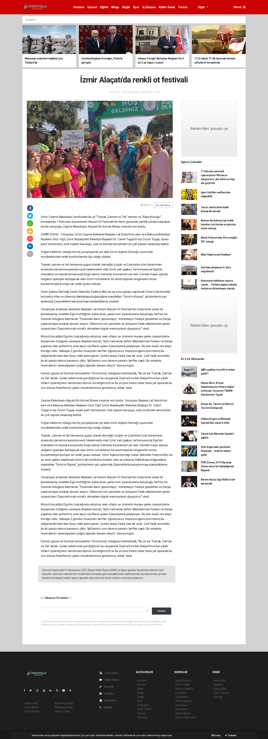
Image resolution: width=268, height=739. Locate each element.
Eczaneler (181, 692)
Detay (216, 735)
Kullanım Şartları (64, 703)
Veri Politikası (31, 711)
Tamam (230, 735)
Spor (136, 7)
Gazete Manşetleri (185, 717)
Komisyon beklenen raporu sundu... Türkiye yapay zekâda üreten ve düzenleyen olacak (219, 284)
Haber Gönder (63, 711)
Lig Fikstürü (181, 696)
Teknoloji (142, 717)
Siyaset (92, 7)
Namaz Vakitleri (184, 688)
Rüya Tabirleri (221, 692)
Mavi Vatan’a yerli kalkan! (216, 254)
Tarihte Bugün (183, 701)
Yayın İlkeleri (31, 707)
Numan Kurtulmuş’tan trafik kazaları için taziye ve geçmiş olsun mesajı (218, 224)
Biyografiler (220, 688)
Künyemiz (107, 700)
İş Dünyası (149, 7)
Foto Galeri (108, 672)
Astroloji (218, 696)
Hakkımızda (31, 703)
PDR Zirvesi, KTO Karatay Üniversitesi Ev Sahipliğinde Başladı (217, 466)
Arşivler (106, 693)
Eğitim (104, 7)
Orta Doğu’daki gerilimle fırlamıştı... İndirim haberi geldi (216, 450)
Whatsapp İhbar (64, 707)
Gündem (78, 7)
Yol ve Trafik (182, 684)
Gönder (161, 611)
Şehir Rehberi (183, 713)
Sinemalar (181, 705)
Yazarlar (106, 686)
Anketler (218, 684)
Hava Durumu (183, 680)
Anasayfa (30, 19)
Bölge (115, 7)
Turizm (182, 7)
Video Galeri (109, 679)
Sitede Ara (219, 680)
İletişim (106, 707)
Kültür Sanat (167, 7)
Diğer (202, 7)
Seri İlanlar (181, 709)
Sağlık (126, 7)
